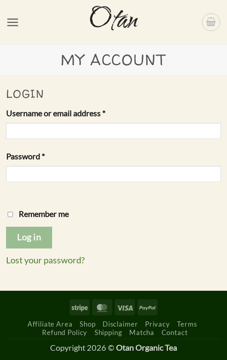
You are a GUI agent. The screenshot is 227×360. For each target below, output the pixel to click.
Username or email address (71, 112)
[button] (13, 22)
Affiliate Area (50, 324)
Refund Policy (64, 332)
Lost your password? (45, 259)
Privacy (157, 324)
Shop (87, 324)
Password (41, 155)
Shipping (108, 332)
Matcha (141, 332)
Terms (187, 324)
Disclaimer (120, 324)
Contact (175, 332)
